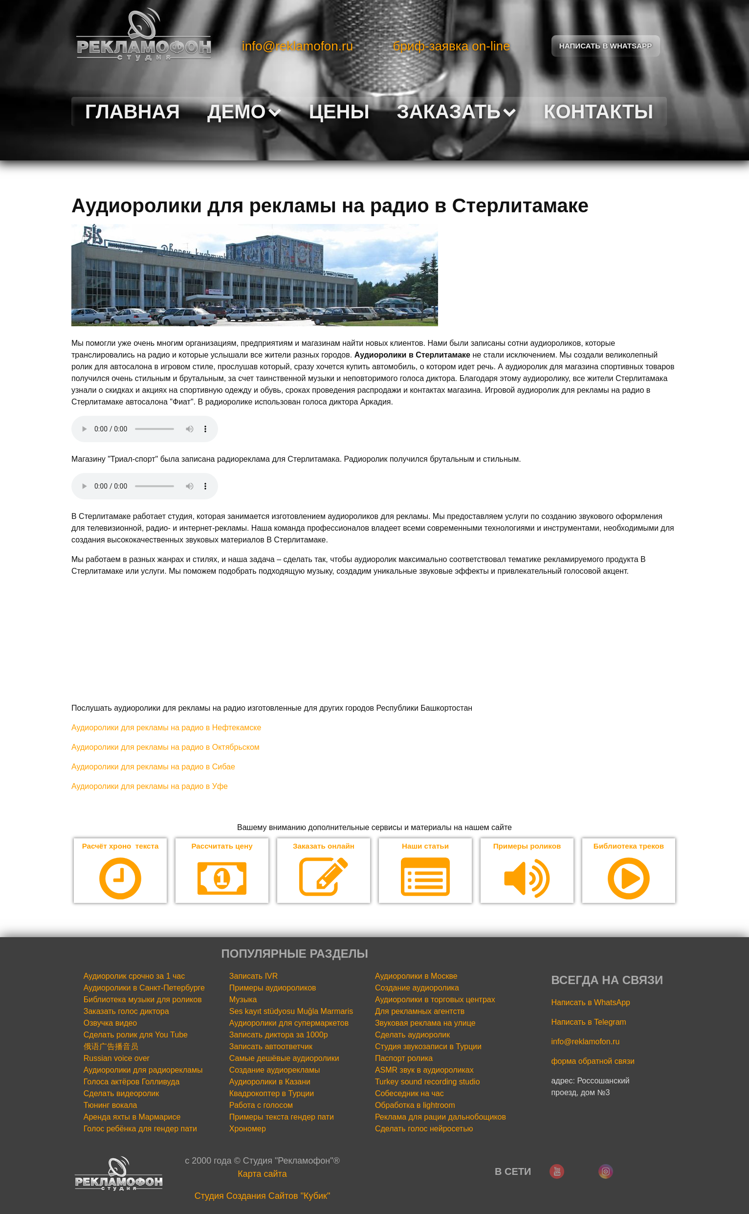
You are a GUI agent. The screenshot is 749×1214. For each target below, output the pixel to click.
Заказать (456, 111)
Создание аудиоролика (417, 988)
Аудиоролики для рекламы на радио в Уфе (149, 786)
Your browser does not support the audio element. (144, 429)
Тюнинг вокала (110, 1106)
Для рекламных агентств (419, 1012)
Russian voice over (117, 1059)
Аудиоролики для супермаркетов (289, 1023)
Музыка (243, 1000)
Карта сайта (262, 1174)
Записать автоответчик (270, 1047)
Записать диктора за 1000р (278, 1035)
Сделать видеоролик (121, 1094)
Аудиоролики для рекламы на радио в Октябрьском (165, 747)
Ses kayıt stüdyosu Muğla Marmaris (291, 1012)
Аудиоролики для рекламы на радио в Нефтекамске (166, 727)
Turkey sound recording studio (427, 1082)
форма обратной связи (593, 1061)
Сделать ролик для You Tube (136, 1035)
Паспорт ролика (404, 1059)
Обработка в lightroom (415, 1106)
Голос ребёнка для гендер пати (140, 1129)
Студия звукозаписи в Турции (428, 1047)
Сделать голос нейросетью (424, 1129)
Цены (339, 111)
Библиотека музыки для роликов (143, 1000)
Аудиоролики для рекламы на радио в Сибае (153, 767)
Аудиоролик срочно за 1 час (134, 976)
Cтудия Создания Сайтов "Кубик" (262, 1196)
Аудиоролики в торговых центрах (435, 1000)
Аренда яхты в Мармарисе (132, 1117)
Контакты (598, 111)
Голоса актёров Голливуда (132, 1082)
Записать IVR (253, 976)
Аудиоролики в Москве (416, 976)
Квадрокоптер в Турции (271, 1094)
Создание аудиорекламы (274, 1070)
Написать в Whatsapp (606, 46)
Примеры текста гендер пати (281, 1117)
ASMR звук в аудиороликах (424, 1070)
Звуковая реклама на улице (425, 1023)
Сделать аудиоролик (412, 1035)
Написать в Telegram (588, 1022)
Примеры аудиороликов (272, 988)
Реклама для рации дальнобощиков (440, 1117)
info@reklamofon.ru (297, 46)
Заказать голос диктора (126, 1012)
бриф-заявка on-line (451, 46)
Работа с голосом (261, 1106)
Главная (132, 111)
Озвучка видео (110, 1023)
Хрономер (247, 1129)
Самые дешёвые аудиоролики (284, 1059)
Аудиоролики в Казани (269, 1082)
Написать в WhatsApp (590, 1003)
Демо (244, 111)
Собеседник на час (409, 1094)
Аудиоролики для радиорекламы (143, 1070)
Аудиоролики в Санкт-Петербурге (144, 988)
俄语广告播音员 (111, 1047)
